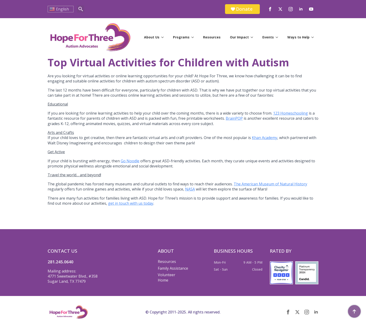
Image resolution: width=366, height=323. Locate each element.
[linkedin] (301, 9)
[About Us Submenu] (163, 37)
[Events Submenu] (278, 37)
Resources (212, 37)
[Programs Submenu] (194, 37)
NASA (190, 189)
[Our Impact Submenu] (253, 37)
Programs (181, 37)
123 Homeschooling (290, 113)
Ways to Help (298, 37)
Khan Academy (264, 137)
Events (268, 37)
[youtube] (311, 9)
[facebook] (270, 9)
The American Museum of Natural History (270, 184)
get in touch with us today (130, 203)
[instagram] (291, 9)
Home (163, 280)
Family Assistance (173, 268)
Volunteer (166, 274)
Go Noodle (130, 160)
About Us (151, 37)
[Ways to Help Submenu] (314, 37)
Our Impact (239, 37)
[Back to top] (354, 311)
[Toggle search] (80, 9)
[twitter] (280, 9)
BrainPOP (234, 118)
